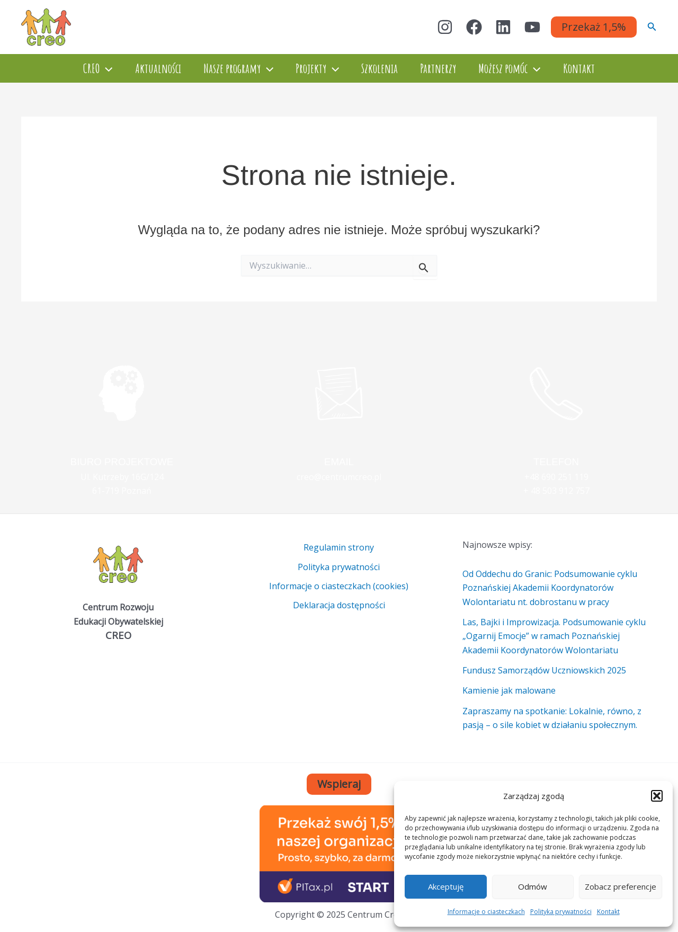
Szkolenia (381, 68)
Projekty (315, 68)
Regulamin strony (339, 547)
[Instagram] (445, 27)
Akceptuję (445, 886)
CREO (86, 68)
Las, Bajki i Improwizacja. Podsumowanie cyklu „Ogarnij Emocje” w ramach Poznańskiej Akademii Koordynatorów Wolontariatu (554, 636)
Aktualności (150, 68)
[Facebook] (474, 27)
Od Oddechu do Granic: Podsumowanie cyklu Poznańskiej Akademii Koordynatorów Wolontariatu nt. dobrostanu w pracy (549, 588)
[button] (657, 796)
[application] (94, 68)
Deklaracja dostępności (339, 605)
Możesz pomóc (517, 68)
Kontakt (608, 911)
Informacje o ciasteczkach (486, 911)
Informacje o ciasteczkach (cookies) (338, 586)
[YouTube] (532, 27)
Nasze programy (234, 68)
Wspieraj (339, 784)
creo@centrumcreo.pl (339, 477)
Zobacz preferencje (620, 886)
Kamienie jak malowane (509, 690)
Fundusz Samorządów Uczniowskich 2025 (544, 670)
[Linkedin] (503, 27)
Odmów (532, 886)
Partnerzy (443, 68)
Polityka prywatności (561, 911)
